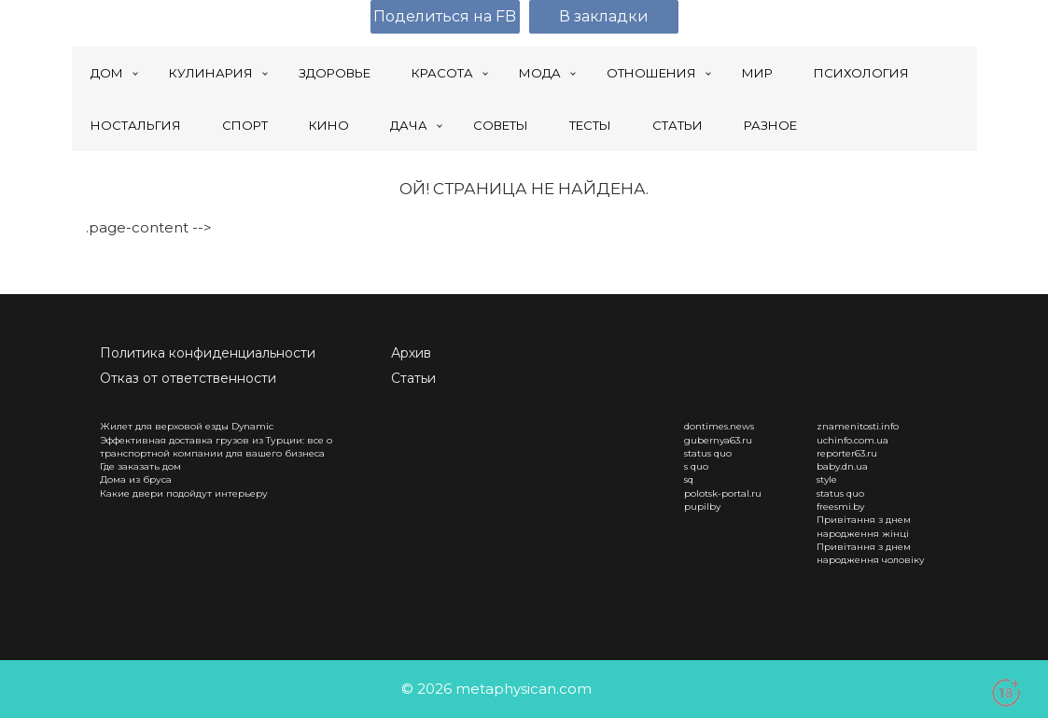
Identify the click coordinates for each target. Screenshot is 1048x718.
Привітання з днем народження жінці (864, 526)
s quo (696, 466)
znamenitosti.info (858, 426)
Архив (411, 353)
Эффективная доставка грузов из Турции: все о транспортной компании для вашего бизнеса (216, 446)
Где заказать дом (140, 466)
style (827, 479)
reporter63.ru (847, 453)
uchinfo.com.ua (852, 440)
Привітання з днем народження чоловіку (871, 553)
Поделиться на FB (444, 16)
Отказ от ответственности (188, 378)
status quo (708, 453)
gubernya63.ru (718, 440)
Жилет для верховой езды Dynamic (186, 426)
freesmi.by (840, 506)
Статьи (413, 378)
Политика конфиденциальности (207, 353)
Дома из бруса (136, 479)
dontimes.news (719, 426)
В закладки (604, 16)
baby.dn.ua (842, 466)
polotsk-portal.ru (723, 493)
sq (688, 479)
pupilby (702, 506)
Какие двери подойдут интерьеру (184, 493)
